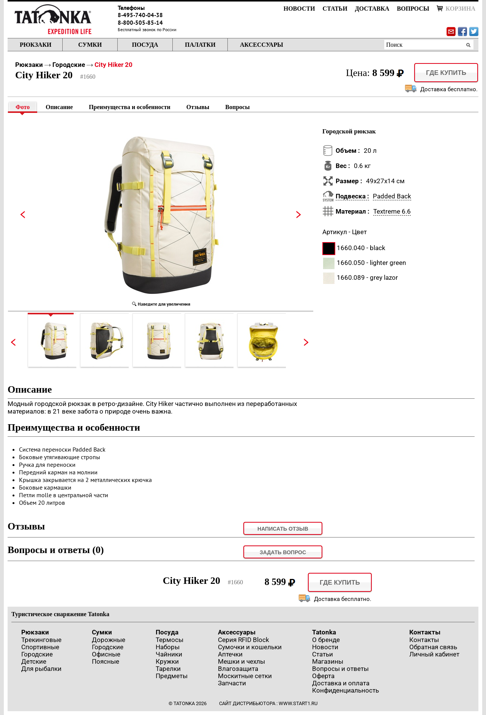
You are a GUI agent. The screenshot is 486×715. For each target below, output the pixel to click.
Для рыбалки (41, 668)
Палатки (200, 44)
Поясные (105, 661)
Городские (68, 64)
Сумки (90, 44)
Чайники (169, 654)
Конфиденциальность (345, 690)
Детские (33, 661)
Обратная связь (433, 647)
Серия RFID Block (243, 640)
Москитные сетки (245, 676)
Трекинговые (41, 640)
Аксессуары (261, 44)
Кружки (167, 661)
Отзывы (198, 107)
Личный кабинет (434, 654)
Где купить (446, 72)
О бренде (326, 640)
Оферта (323, 676)
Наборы (168, 647)
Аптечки (230, 654)
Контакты (424, 632)
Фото (23, 107)
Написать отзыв (282, 529)
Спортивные (40, 647)
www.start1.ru (298, 703)
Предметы (172, 676)
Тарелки (168, 668)
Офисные (106, 654)
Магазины (327, 661)
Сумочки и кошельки (250, 647)
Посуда (145, 44)
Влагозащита (238, 668)
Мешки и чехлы (241, 661)
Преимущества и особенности (129, 107)
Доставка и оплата (340, 683)
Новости (299, 8)
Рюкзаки (35, 44)
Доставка (372, 8)
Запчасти (232, 683)
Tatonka (324, 632)
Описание (59, 107)
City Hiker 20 (114, 64)
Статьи (335, 8)
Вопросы (413, 8)
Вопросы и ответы (340, 668)
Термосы (169, 640)
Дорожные (108, 640)
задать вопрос (283, 552)
